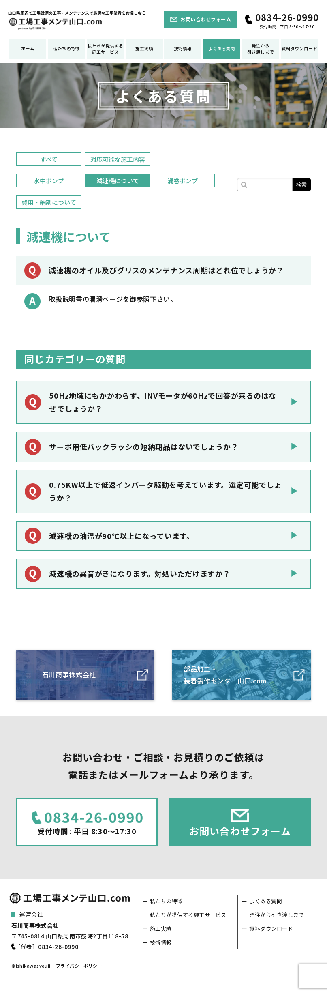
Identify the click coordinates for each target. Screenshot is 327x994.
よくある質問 (221, 48)
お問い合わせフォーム (205, 19)
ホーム (27, 48)
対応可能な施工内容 (117, 159)
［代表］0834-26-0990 (46, 946)
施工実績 (144, 48)
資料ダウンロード (299, 48)
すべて (49, 159)
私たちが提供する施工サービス (105, 49)
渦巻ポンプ (182, 180)
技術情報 (183, 48)
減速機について (117, 180)
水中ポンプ (49, 180)
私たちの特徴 (66, 48)
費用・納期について (48, 202)
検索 (301, 185)
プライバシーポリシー (79, 965)
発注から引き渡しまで (260, 49)
